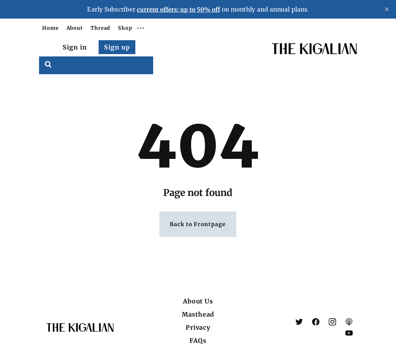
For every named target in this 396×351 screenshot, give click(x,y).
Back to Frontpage (198, 224)
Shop (125, 28)
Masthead (198, 314)
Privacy (198, 327)
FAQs (197, 340)
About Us (198, 301)
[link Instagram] (332, 321)
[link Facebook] (315, 321)
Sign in (75, 47)
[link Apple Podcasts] (349, 321)
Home (50, 28)
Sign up (117, 47)
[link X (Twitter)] (299, 321)
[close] (387, 9)
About (75, 28)
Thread (100, 28)
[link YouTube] (349, 333)
